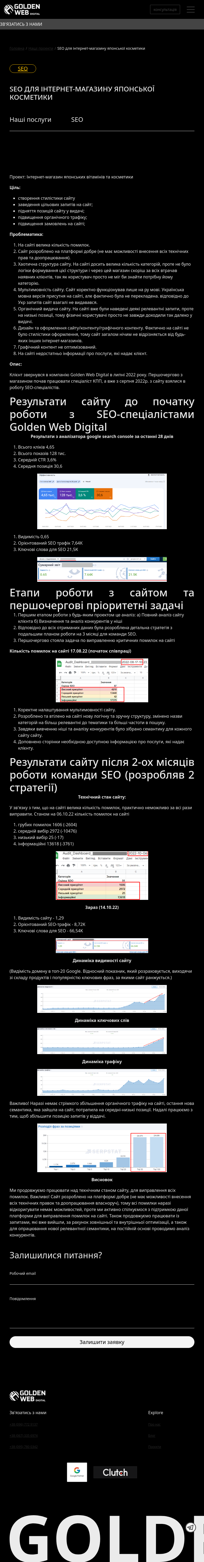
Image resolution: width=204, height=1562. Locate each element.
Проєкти (154, 1446)
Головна (17, 48)
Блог (151, 1435)
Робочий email (23, 1273)
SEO (23, 68)
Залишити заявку (102, 1342)
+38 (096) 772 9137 (24, 1424)
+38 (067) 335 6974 (24, 1435)
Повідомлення (23, 1298)
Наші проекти (40, 48)
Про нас (154, 1424)
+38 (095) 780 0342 (24, 1446)
